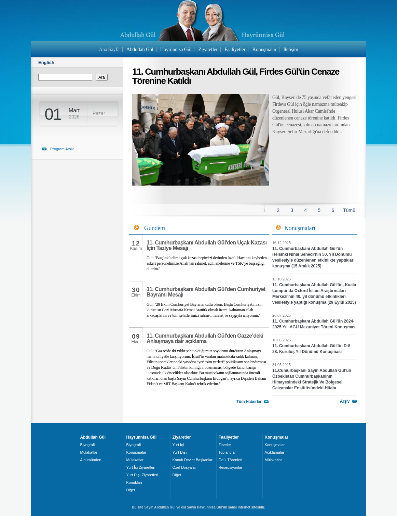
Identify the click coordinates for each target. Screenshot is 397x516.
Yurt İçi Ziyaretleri (140, 467)
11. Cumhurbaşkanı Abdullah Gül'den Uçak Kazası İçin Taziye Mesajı (207, 245)
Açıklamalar (274, 452)
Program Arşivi (62, 149)
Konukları (134, 482)
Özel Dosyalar (184, 467)
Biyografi (87, 445)
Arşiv (345, 401)
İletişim (290, 49)
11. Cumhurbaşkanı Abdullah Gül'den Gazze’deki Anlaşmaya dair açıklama (205, 338)
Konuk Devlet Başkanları (193, 460)
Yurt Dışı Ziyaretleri (142, 475)
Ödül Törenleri (231, 460)
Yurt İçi (178, 445)
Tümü (349, 210)
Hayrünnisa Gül (175, 49)
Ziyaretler (208, 49)
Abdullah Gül (139, 49)
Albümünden (90, 460)
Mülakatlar (89, 452)
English (46, 62)
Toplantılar (227, 452)
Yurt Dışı (180, 452)
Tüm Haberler (248, 401)
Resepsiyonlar (231, 467)
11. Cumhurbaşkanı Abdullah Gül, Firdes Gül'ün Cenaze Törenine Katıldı (235, 76)
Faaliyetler (234, 49)
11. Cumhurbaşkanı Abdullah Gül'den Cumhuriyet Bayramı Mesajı (206, 292)
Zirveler (225, 445)
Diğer (130, 490)
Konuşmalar (264, 49)
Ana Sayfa (109, 49)
